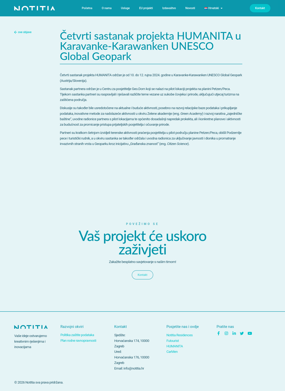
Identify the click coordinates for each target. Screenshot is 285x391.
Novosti (190, 8)
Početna (87, 8)
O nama (107, 8)
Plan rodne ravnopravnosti (78, 341)
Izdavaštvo (169, 8)
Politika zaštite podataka (77, 335)
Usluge (125, 8)
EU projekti (146, 8)
